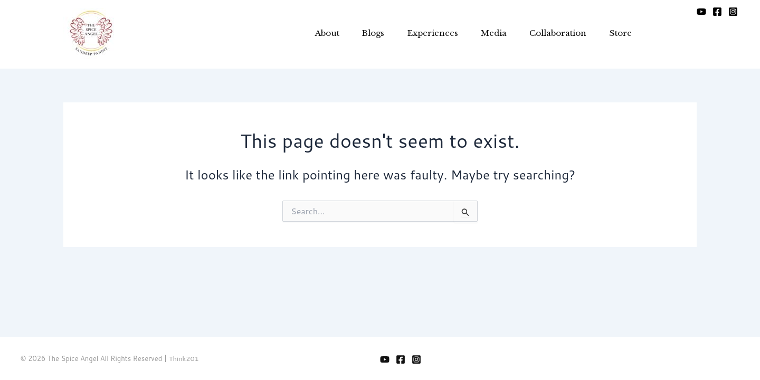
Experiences (418, 34)
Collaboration (551, 34)
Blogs (356, 34)
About (306, 34)
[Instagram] (733, 15)
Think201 (184, 358)
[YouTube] (701, 15)
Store (617, 34)
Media (483, 34)
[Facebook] (717, 15)
